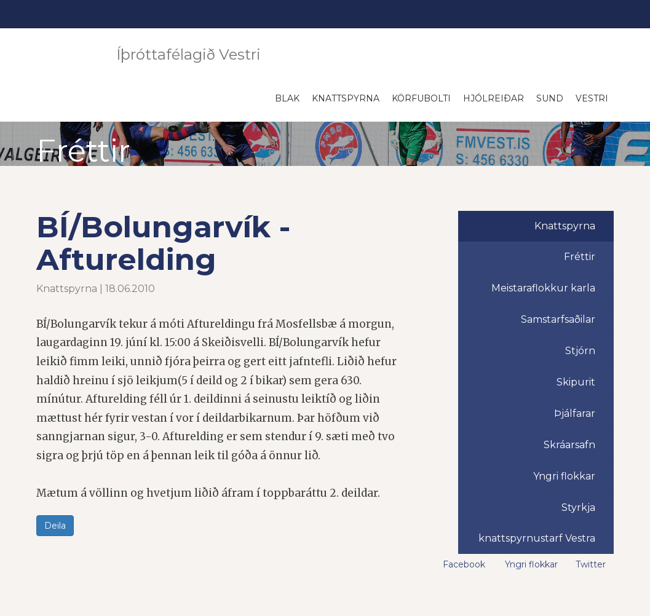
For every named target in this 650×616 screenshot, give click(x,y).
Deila (55, 525)
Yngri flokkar (564, 476)
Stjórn (580, 351)
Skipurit (576, 382)
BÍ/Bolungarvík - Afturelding (163, 243)
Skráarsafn (569, 445)
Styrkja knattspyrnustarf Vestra (536, 523)
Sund (549, 98)
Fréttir (579, 257)
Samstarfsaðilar (558, 319)
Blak (287, 98)
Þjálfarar (574, 413)
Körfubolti (421, 98)
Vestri (592, 98)
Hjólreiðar (493, 98)
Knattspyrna (345, 98)
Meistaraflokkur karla (543, 288)
